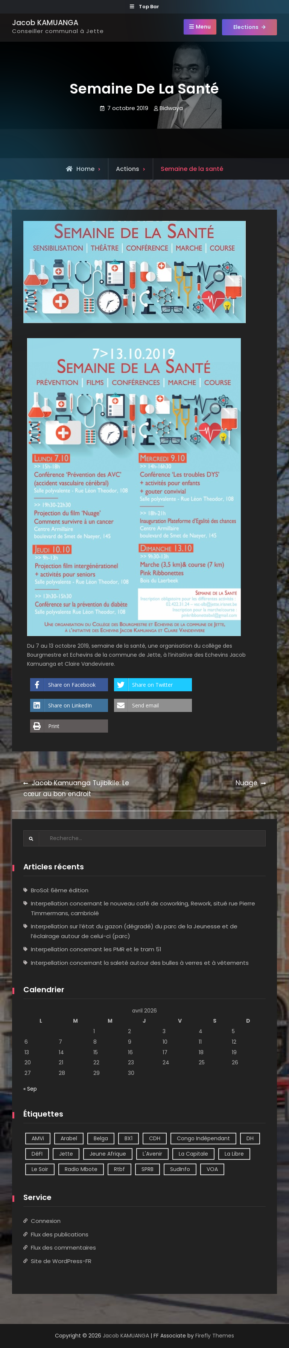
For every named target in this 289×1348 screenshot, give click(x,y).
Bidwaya (171, 108)
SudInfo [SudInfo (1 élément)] (180, 1169)
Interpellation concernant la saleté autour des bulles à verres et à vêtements (140, 963)
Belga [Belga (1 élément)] (101, 1138)
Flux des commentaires (63, 1247)
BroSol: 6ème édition (59, 890)
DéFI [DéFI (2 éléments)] (37, 1154)
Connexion (46, 1221)
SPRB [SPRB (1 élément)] (147, 1169)
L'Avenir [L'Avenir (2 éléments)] (152, 1154)
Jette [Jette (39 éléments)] (66, 1154)
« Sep (30, 1089)
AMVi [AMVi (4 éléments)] (38, 1138)
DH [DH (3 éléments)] (250, 1138)
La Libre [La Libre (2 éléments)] (234, 1154)
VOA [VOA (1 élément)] (212, 1169)
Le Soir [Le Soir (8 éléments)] (40, 1169)
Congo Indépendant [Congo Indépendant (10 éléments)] (203, 1138)
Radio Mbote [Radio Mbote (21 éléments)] (81, 1169)
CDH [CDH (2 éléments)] (154, 1138)
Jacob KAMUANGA (45, 23)
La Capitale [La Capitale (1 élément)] (193, 1154)
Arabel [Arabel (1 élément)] (69, 1138)
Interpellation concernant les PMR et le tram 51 (96, 949)
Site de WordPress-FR (61, 1261)
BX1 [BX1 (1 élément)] (128, 1138)
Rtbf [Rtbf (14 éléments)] (119, 1169)
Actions (127, 169)
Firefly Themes (214, 1335)
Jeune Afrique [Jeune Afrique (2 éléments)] (108, 1154)
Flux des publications (59, 1234)
